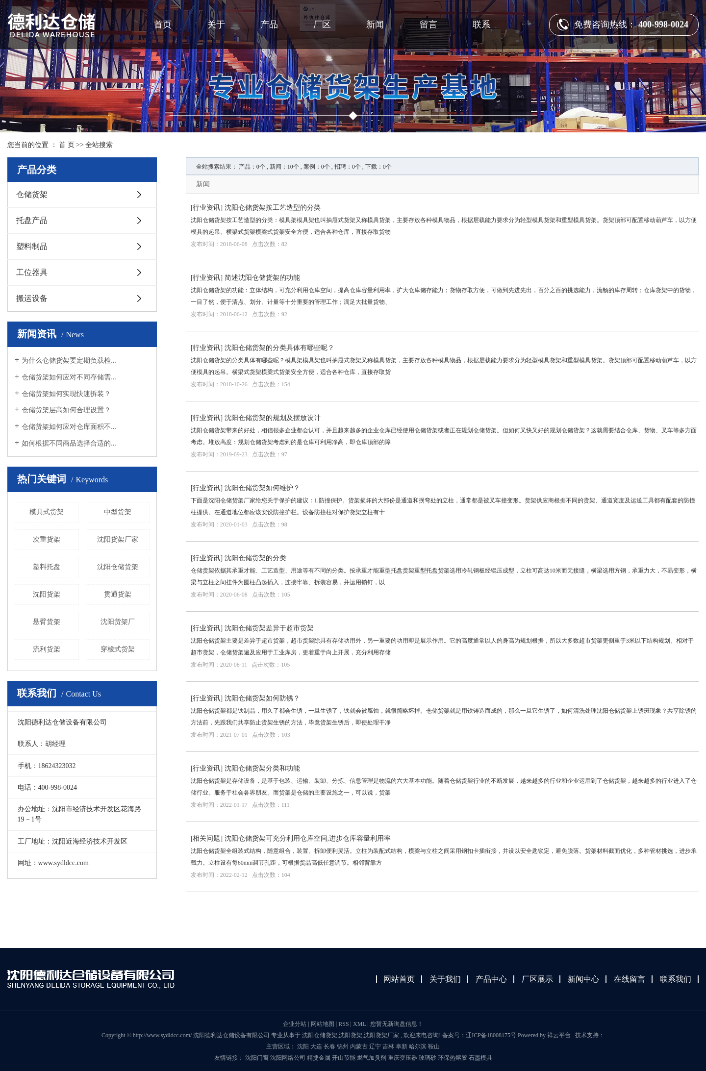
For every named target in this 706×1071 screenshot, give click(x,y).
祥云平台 (559, 1035)
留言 (428, 24)
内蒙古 (359, 1046)
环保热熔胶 (453, 1057)
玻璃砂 (428, 1057)
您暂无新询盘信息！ (396, 1024)
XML (359, 1024)
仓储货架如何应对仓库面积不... (69, 426)
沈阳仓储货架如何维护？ (262, 488)
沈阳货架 (46, 594)
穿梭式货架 (118, 649)
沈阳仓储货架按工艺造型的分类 (273, 207)
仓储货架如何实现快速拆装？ (66, 394)
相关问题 (206, 838)
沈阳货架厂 (118, 621)
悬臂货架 (46, 621)
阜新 (401, 1046)
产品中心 (491, 979)
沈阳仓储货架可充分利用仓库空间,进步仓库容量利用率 (308, 838)
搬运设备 (32, 298)
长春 (329, 1046)
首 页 (67, 145)
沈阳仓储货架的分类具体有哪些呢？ (279, 347)
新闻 (375, 24)
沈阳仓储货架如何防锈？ (262, 698)
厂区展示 (537, 979)
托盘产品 (32, 220)
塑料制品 (32, 246)
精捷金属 (319, 1057)
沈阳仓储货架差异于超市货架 (269, 628)
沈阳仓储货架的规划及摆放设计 (273, 418)
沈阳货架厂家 (117, 539)
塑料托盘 (46, 567)
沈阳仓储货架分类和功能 (262, 768)
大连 (316, 1046)
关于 (216, 24)
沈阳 (303, 1046)
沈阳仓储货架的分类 (255, 558)
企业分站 (294, 1024)
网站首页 (399, 979)
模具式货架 (46, 512)
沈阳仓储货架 (117, 567)
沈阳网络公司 (288, 1057)
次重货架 (46, 539)
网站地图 (323, 1024)
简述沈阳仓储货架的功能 (262, 277)
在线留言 (629, 979)
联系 (481, 24)
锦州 (343, 1046)
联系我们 (675, 979)
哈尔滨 (418, 1046)
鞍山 (434, 1046)
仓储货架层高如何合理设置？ (66, 410)
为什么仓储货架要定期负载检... (69, 360)
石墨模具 (480, 1057)
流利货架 (46, 649)
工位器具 (32, 272)
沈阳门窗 (257, 1057)
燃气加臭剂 (372, 1057)
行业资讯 (206, 207)
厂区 (322, 24)
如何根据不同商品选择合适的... (69, 443)
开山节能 (344, 1057)
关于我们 (445, 979)
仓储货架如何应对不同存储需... (69, 377)
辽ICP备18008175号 (491, 1035)
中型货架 (117, 512)
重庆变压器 (403, 1057)
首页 (163, 24)
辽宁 (375, 1046)
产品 (269, 24)
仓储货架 (32, 194)
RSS (343, 1024)
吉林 (388, 1046)
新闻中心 (583, 979)
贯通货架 (117, 594)
